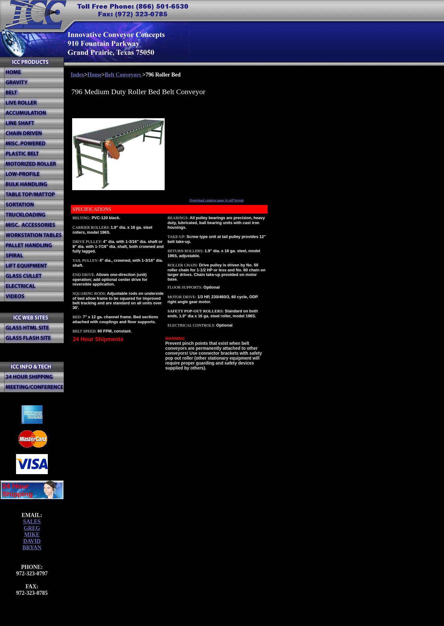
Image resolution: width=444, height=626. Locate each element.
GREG (32, 528)
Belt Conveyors (123, 75)
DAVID (32, 541)
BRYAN (32, 548)
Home (95, 75)
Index (77, 75)
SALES (32, 522)
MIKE (31, 535)
